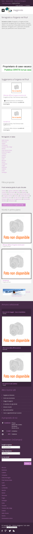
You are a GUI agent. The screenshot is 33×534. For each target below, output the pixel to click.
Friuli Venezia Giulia (7, 150)
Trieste (3, 190)
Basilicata (4, 167)
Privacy (13, 423)
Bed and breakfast (8, 410)
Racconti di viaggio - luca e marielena (14, 312)
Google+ (6, 531)
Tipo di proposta (7, 451)
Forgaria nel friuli (7, 196)
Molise (3, 162)
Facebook (2, 531)
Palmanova (12, 201)
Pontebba (4, 194)
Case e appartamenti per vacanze (12, 413)
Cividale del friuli (24, 196)
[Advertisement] (15, 47)
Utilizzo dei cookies (17, 424)
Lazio (3, 159)
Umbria (4, 155)
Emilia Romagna (6, 152)
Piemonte (4, 142)
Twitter (10, 531)
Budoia (16, 196)
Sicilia (3, 170)
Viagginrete (18, 10)
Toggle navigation (3, 10)
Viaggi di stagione (8, 401)
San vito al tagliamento (15, 199)
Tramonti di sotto (6, 197)
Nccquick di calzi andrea (10, 384)
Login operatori (19, 5)
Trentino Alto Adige (7, 147)
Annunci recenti (7, 407)
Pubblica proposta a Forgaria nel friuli (13, 205)
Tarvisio (4, 192)
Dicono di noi (15, 428)
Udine (23, 190)
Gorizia (26, 197)
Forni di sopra (12, 194)
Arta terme (12, 192)
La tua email (6, 457)
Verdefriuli (6, 122)
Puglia (3, 165)
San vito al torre (17, 197)
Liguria (3, 143)
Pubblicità (14, 434)
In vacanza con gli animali (10, 404)
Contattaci (27, 5)
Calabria (4, 169)
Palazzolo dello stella (24, 194)
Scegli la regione (7, 444)
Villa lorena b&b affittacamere (12, 348)
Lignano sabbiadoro (13, 190)
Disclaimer (14, 426)
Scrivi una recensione (9, 398)
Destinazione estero (7, 518)
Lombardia (5, 145)
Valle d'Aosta (5, 140)
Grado (18, 192)
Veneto (4, 148)
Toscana (4, 153)
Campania (4, 164)
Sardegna (4, 172)
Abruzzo (4, 160)
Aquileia (24, 192)
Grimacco (4, 199)
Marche (4, 157)
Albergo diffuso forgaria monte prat (14, 95)
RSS (14, 531)
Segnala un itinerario (8, 395)
